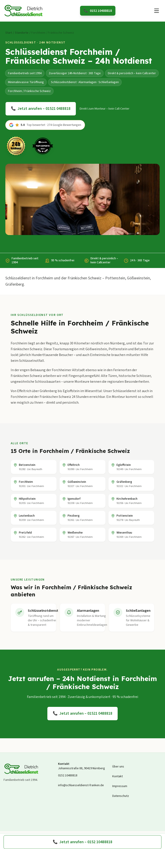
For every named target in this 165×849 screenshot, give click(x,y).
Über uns (118, 766)
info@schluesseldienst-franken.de (81, 785)
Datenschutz (120, 796)
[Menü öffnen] (156, 11)
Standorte (21, 33)
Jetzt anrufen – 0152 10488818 (82, 842)
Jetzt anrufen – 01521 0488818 (40, 109)
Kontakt (117, 776)
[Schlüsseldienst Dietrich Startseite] (24, 11)
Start (8, 33)
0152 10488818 (98, 10)
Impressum (119, 786)
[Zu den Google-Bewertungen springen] (45, 125)
